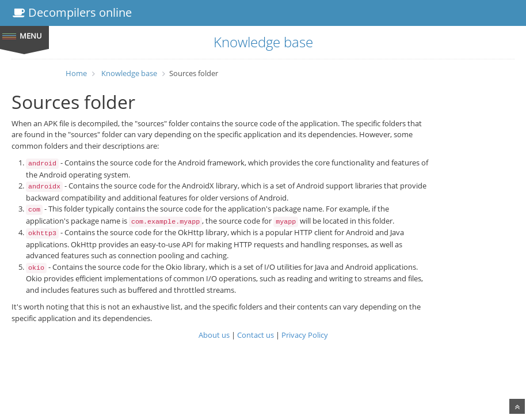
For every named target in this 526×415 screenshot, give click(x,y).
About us (214, 335)
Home (76, 73)
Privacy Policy (304, 335)
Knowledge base (129, 73)
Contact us (255, 335)
